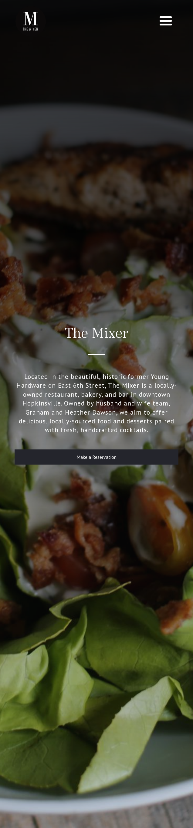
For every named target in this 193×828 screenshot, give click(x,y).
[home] (29, 21)
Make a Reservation (96, 457)
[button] (166, 21)
